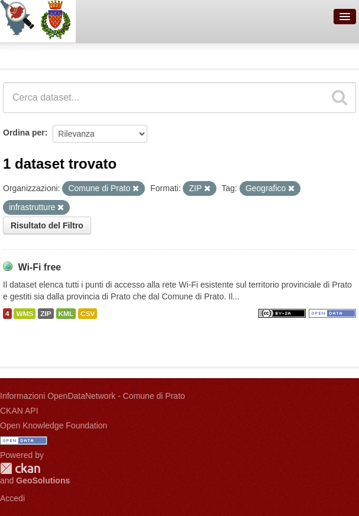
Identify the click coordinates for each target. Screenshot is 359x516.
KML (66, 313)
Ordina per (24, 132)
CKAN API (19, 410)
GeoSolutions (43, 480)
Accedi (12, 498)
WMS (24, 313)
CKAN (20, 468)
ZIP (45, 313)
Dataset (21, 53)
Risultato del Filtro (47, 225)
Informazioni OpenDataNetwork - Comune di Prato (92, 396)
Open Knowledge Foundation (53, 425)
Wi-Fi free (39, 267)
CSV (87, 313)
